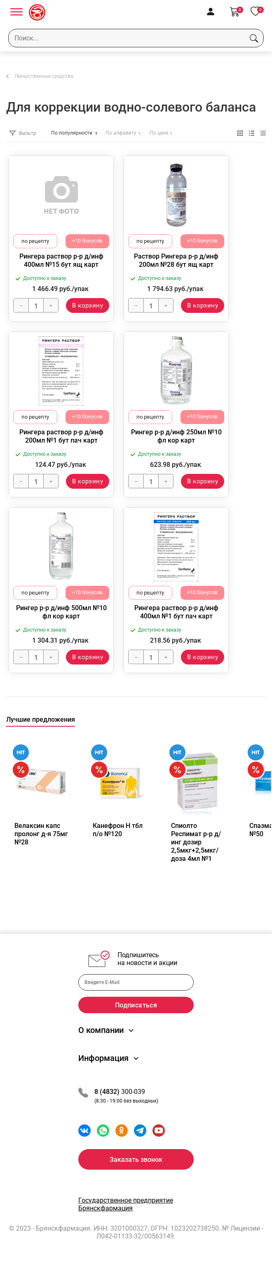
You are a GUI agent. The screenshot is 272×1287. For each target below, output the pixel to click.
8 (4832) (107, 1110)
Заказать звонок (136, 1178)
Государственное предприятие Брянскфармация (125, 1223)
